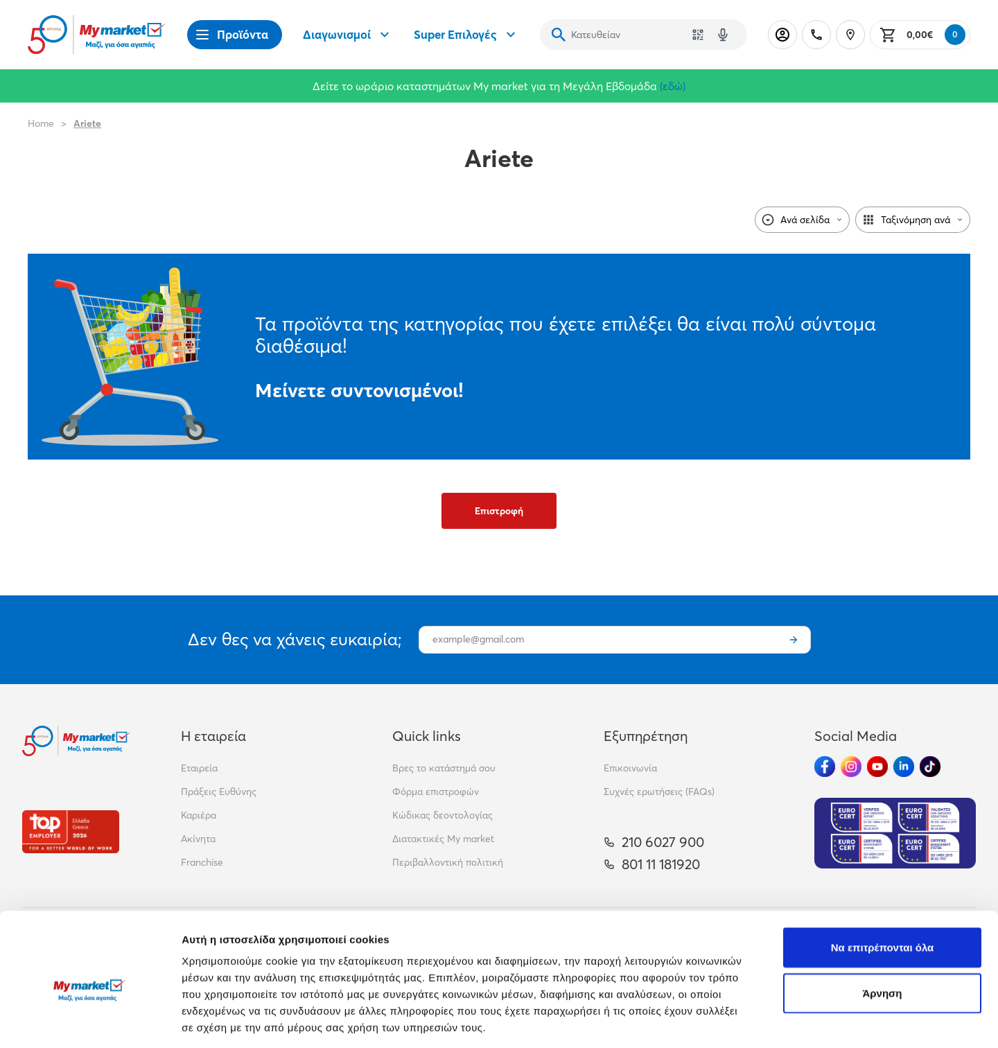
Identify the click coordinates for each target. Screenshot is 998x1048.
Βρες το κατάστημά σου (444, 768)
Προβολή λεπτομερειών (823, 1021)
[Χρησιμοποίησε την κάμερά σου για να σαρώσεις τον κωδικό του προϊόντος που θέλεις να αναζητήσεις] (697, 34)
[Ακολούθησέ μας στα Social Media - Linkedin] (903, 766)
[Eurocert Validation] (895, 833)
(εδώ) (672, 86)
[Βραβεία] (70, 831)
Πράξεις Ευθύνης (218, 791)
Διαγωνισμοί (348, 34)
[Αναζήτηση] (559, 35)
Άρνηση (882, 930)
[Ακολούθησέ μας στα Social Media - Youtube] (877, 766)
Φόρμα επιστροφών (435, 791)
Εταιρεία (199, 768)
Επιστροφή (499, 511)
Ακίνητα (198, 838)
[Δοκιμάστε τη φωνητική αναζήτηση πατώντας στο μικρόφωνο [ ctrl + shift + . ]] (722, 34)
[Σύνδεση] (782, 34)
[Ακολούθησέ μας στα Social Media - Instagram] (851, 766)
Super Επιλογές (466, 34)
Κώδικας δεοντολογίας (442, 815)
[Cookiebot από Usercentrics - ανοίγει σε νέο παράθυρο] (89, 1021)
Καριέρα (198, 815)
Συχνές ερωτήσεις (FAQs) (659, 791)
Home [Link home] (41, 123)
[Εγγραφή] (793, 639)
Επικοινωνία (630, 768)
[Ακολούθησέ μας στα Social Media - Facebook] (824, 766)
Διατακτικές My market (443, 838)
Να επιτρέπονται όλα (882, 884)
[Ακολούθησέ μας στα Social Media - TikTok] (930, 766)
